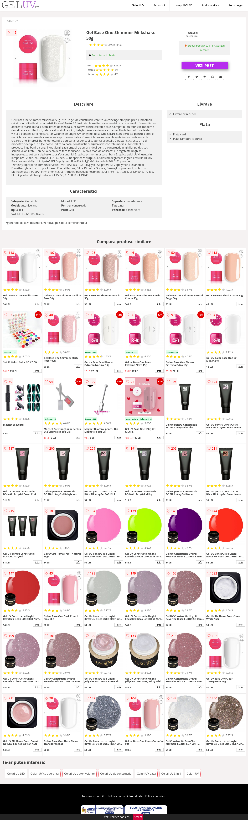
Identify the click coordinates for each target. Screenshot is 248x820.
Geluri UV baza (146, 773)
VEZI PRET (204, 65)
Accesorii (159, 5)
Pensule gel (236, 5)
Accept (138, 817)
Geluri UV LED (16, 773)
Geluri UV (138, 5)
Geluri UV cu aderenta (44, 773)
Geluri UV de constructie (115, 773)
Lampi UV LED (183, 5)
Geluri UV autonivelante (79, 773)
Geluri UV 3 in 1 (171, 773)
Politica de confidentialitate (125, 796)
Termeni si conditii (93, 796)
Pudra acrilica (210, 5)
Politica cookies (155, 796)
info (37, 304)
